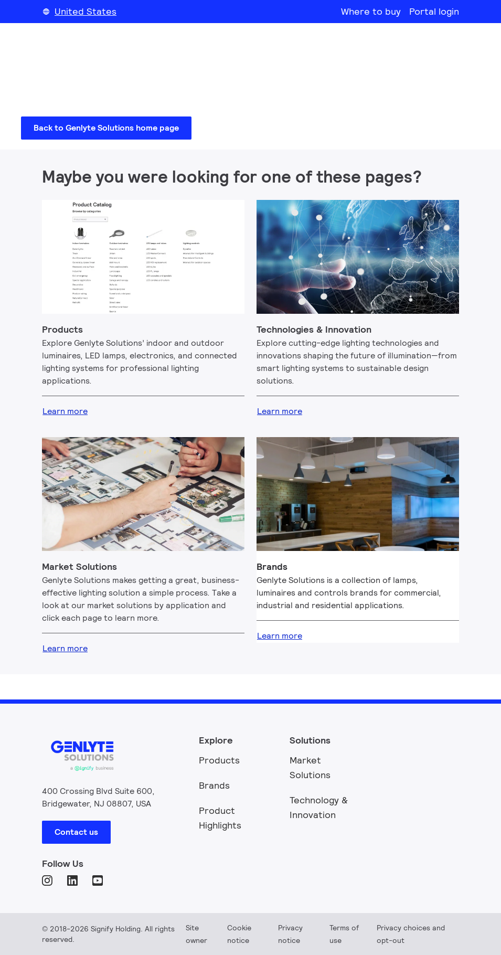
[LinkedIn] (73, 881)
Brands (214, 785)
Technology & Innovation (319, 807)
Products (219, 760)
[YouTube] (98, 881)
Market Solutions (310, 767)
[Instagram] (48, 881)
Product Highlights (220, 817)
